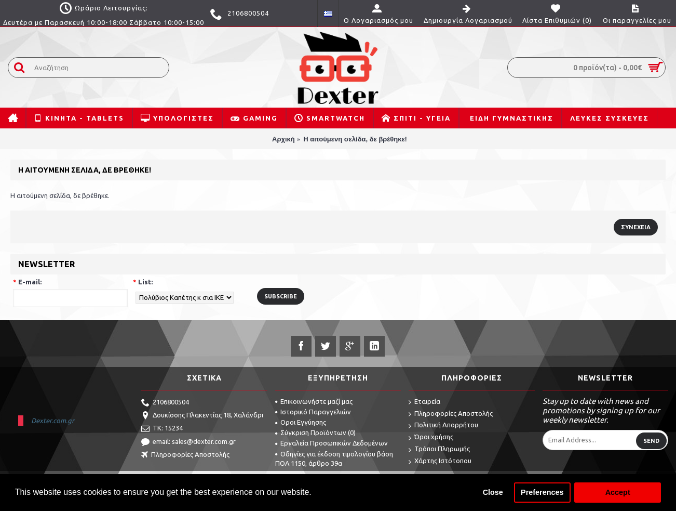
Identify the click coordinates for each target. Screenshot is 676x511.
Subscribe (280, 296)
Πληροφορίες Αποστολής (185, 455)
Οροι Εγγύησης (300, 422)
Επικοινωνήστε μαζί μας (314, 401)
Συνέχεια (636, 227)
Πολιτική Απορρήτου (443, 425)
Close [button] (493, 492)
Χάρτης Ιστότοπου (440, 461)
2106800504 (165, 403)
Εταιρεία (424, 402)
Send (651, 441)
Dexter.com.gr (52, 420)
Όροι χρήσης (431, 437)
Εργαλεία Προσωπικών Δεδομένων (331, 443)
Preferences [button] (542, 492)
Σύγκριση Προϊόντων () (315, 432)
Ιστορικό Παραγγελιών (313, 411)
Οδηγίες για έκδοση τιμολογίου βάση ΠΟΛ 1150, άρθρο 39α (334, 458)
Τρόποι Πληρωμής (439, 449)
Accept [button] (617, 492)
